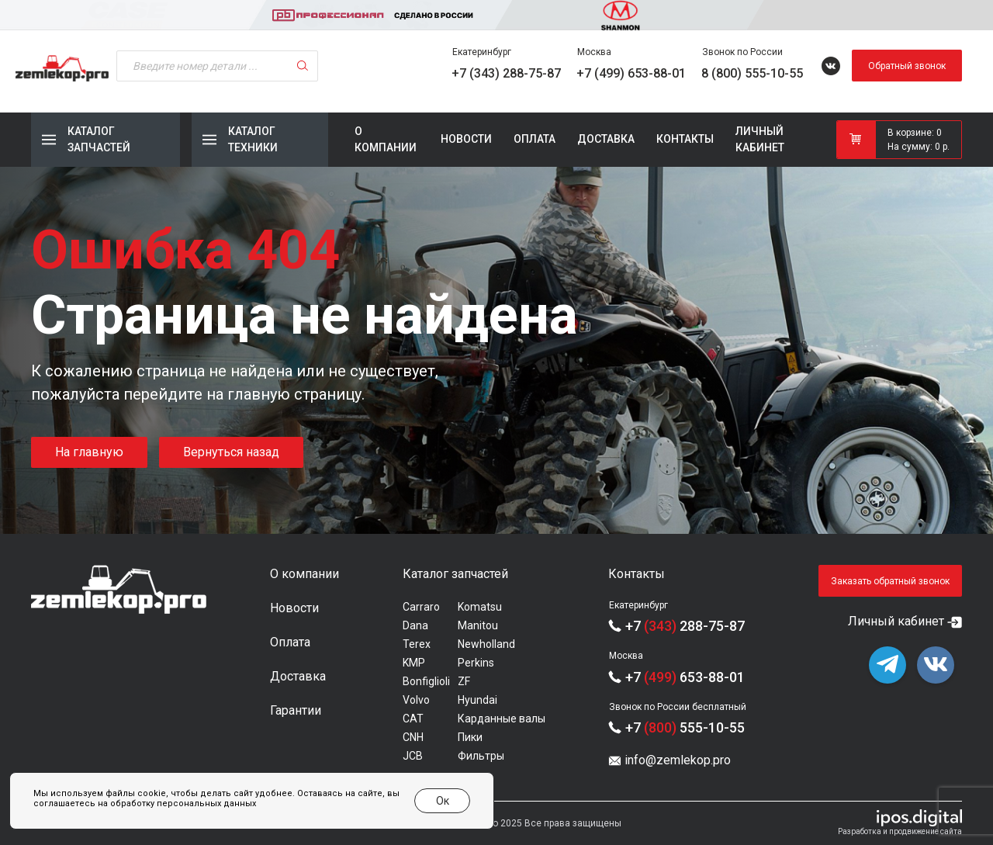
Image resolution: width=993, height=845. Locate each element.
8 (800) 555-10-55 (752, 73)
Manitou (478, 625)
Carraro (421, 607)
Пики (470, 737)
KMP (414, 662)
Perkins (476, 662)
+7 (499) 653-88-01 (631, 73)
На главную (89, 452)
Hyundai (477, 700)
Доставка (606, 139)
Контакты (685, 139)
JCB (413, 756)
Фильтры (481, 756)
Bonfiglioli (426, 681)
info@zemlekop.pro (678, 760)
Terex (417, 644)
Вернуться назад (231, 452)
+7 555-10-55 (685, 727)
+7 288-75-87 (685, 626)
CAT (413, 718)
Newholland (486, 644)
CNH (413, 737)
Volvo (416, 700)
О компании (386, 139)
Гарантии (295, 710)
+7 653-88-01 (685, 677)
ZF (464, 681)
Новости (466, 139)
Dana (415, 625)
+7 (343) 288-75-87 (506, 73)
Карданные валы (501, 718)
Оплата (534, 139)
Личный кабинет (759, 139)
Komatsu (480, 607)
